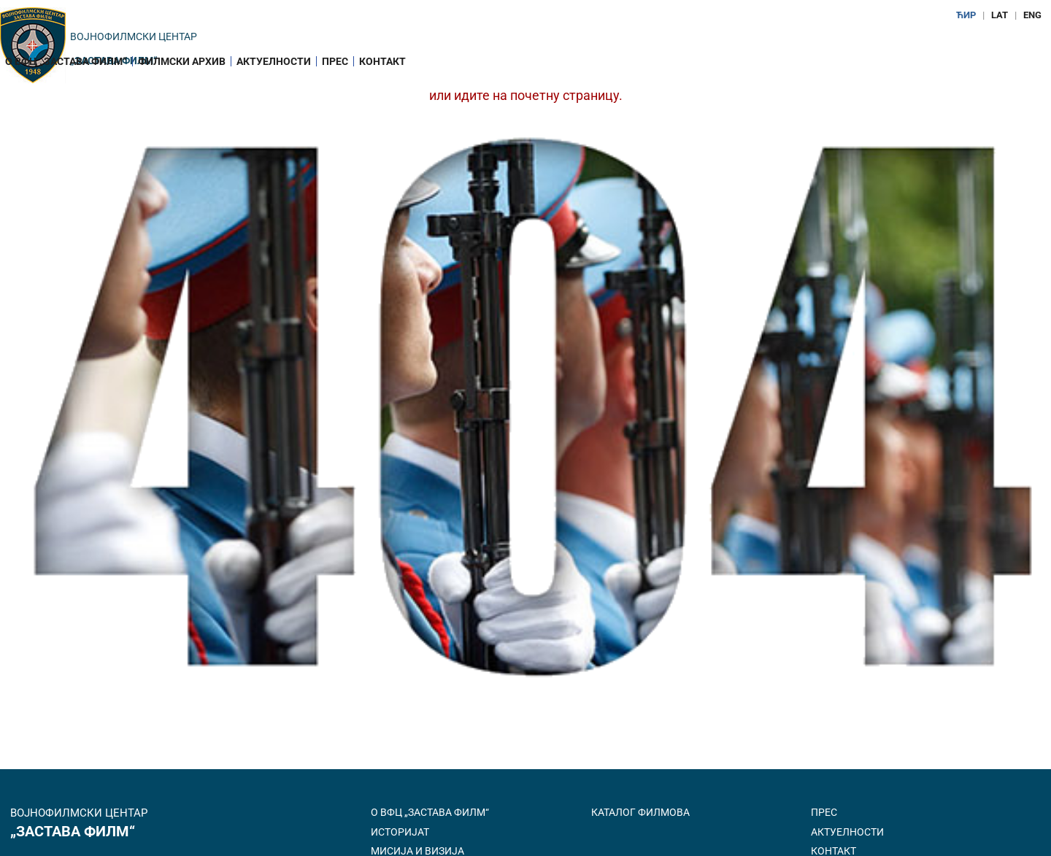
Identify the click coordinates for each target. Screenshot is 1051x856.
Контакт (382, 61)
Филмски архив (182, 61)
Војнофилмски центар (133, 36)
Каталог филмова (640, 812)
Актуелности (273, 61)
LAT (999, 14)
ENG (1032, 14)
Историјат (400, 832)
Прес (335, 61)
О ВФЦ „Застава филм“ (66, 61)
